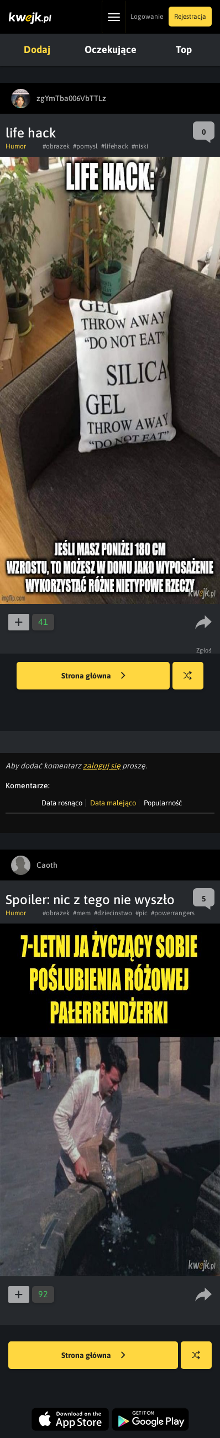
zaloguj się (102, 765)
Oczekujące (111, 49)
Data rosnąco (61, 803)
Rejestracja (190, 16)
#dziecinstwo (113, 913)
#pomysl (85, 146)
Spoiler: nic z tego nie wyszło (90, 899)
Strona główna (93, 676)
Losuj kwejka (192, 680)
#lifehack (114, 146)
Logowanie (146, 16)
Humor (16, 146)
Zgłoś (204, 650)
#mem (82, 913)
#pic (141, 913)
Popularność (163, 803)
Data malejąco (113, 803)
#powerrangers (173, 913)
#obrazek (56, 146)
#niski (140, 146)
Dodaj (37, 49)
